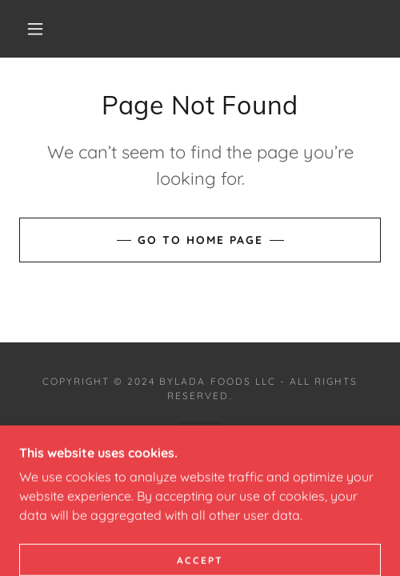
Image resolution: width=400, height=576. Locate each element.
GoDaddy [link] (241, 449)
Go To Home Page (200, 240)
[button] (37, 29)
